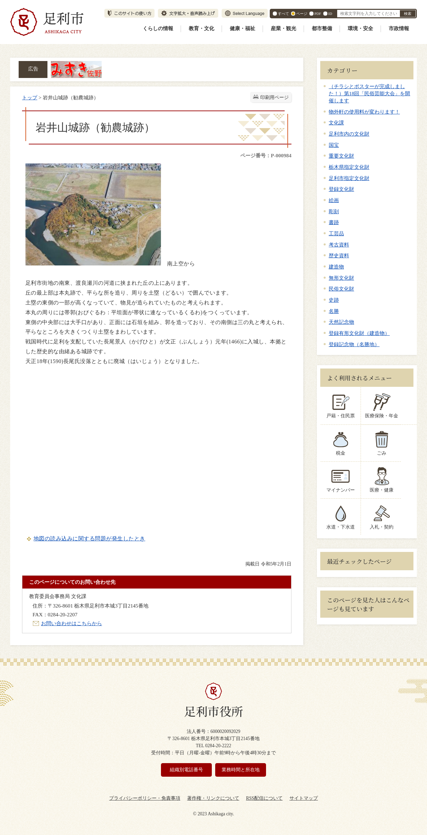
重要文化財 (341, 156)
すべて (283, 14)
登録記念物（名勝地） (354, 344)
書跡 (334, 222)
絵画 (334, 200)
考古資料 (339, 244)
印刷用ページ (274, 97)
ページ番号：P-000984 (265, 155)
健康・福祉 (242, 28)
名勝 (334, 311)
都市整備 (322, 28)
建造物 (336, 267)
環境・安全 (360, 28)
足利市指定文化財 (349, 178)
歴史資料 (339, 255)
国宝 (334, 145)
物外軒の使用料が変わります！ (364, 112)
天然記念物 (341, 322)
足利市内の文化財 (349, 134)
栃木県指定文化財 (349, 167)
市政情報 (399, 28)
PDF (317, 14)
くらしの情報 (158, 28)
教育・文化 (201, 28)
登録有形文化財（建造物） (359, 333)
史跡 (334, 300)
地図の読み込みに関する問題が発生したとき (89, 538)
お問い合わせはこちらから (71, 623)
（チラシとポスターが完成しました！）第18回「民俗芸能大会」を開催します (369, 93)
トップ (29, 97)
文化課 (336, 122)
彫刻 (334, 211)
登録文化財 (341, 189)
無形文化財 (341, 278)
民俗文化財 (341, 289)
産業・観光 (283, 28)
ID (330, 14)
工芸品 (336, 233)
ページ (301, 14)
